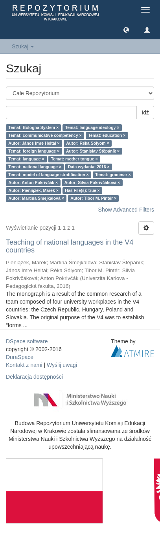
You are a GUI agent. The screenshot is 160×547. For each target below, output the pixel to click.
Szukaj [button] (23, 46)
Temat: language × (26, 159)
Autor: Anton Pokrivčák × (33, 182)
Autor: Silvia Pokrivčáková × (92, 182)
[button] (126, 29)
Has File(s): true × (82, 190)
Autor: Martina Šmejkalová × (36, 198)
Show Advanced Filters (126, 209)
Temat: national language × (34, 166)
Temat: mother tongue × (74, 159)
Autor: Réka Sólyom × (87, 143)
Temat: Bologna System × (33, 127)
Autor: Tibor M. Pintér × (93, 198)
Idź (145, 112)
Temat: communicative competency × (44, 135)
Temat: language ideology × (92, 127)
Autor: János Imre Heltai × (33, 143)
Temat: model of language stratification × (48, 174)
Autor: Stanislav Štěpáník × (93, 151)
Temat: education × (106, 135)
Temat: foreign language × (33, 151)
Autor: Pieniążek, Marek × (33, 190)
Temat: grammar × (113, 174)
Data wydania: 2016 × (89, 166)
